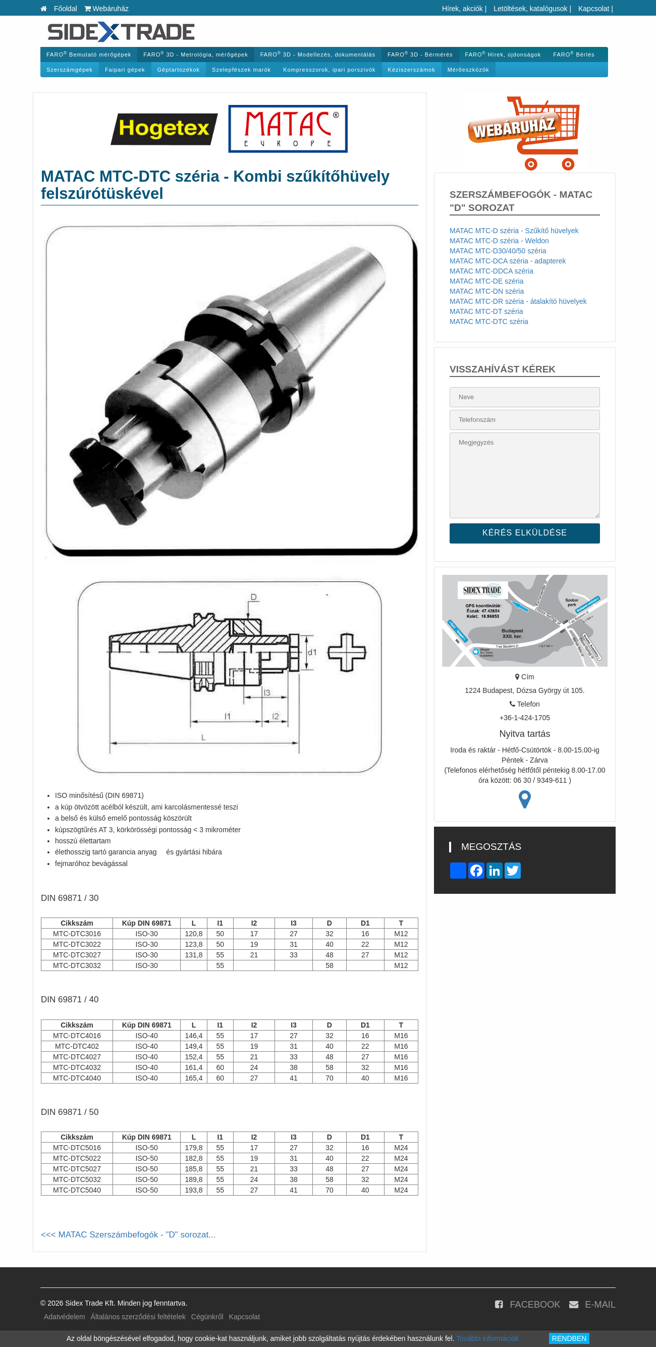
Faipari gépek (125, 70)
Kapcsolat (593, 9)
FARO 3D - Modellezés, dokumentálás (317, 54)
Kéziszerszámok (411, 70)
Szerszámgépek (69, 70)
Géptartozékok (178, 70)
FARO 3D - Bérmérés (420, 54)
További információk (487, 1338)
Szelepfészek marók (241, 70)
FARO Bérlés (573, 54)
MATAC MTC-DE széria (486, 281)
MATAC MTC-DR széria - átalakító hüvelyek (518, 301)
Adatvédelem (64, 1317)
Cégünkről (207, 1317)
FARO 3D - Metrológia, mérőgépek (195, 54)
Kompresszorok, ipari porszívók (329, 70)
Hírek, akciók (462, 9)
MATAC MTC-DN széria (487, 291)
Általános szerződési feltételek (138, 1317)
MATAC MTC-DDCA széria (491, 271)
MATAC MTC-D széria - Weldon (499, 241)
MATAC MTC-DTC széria (489, 321)
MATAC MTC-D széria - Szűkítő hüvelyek (514, 231)
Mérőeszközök (468, 70)
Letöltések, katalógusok (530, 9)
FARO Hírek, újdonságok (503, 54)
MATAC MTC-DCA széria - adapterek (508, 261)
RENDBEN (569, 1338)
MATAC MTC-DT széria (486, 311)
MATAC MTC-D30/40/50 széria (498, 251)
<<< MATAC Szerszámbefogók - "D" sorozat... (128, 1235)
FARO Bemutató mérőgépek (88, 54)
